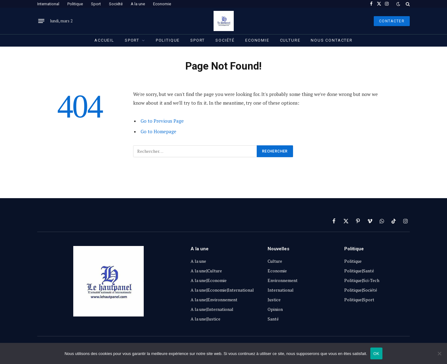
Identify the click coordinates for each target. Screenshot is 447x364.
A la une (138, 4)
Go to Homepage (158, 131)
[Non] (439, 353)
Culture (290, 40)
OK (376, 353)
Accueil (104, 40)
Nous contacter (331, 40)
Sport (96, 4)
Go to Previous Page (162, 121)
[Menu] (41, 21)
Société (116, 4)
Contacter (391, 21)
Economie (162, 4)
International (48, 4)
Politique (75, 4)
